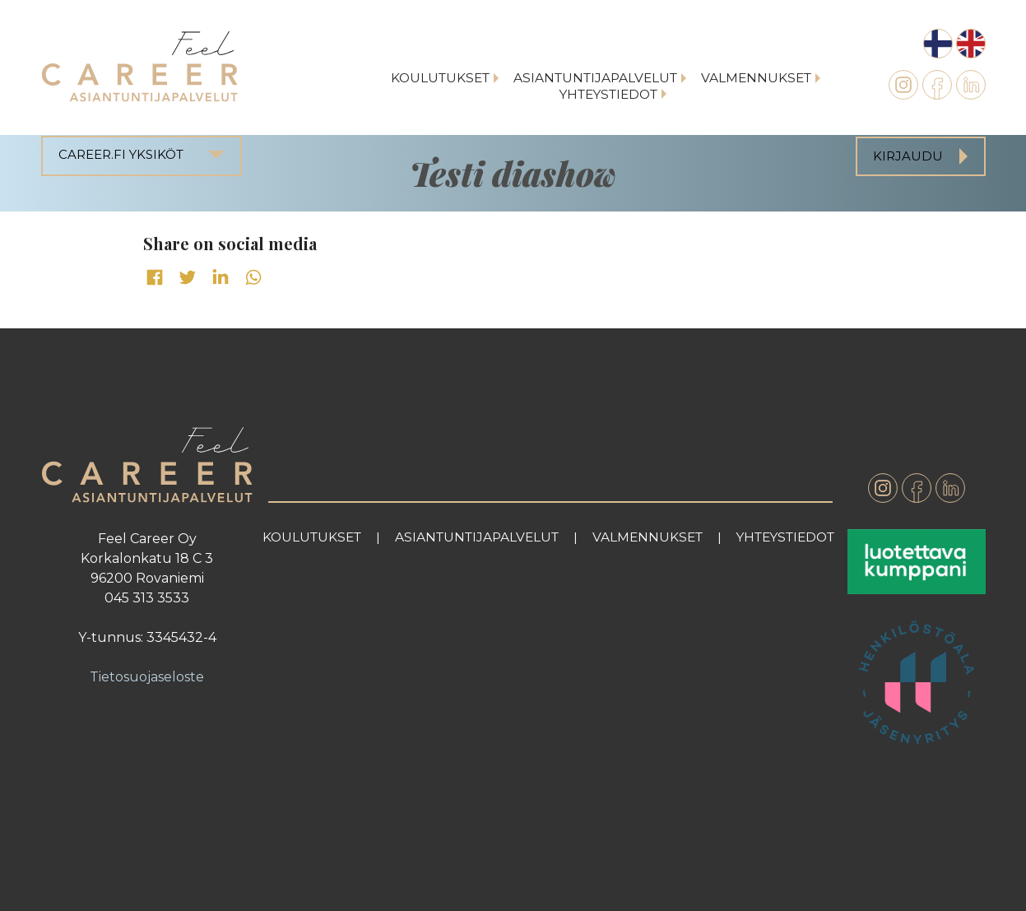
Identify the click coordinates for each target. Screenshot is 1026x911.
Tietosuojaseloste (147, 677)
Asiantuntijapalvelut (595, 78)
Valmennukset (756, 78)
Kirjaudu (908, 156)
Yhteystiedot (608, 94)
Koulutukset (440, 78)
